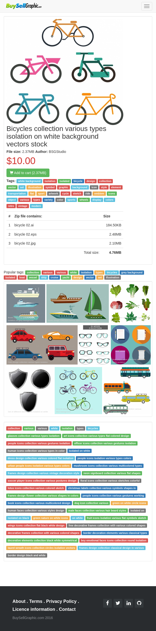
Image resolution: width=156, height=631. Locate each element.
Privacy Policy (61, 601)
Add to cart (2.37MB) (28, 173)
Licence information (33, 609)
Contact (67, 609)
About (18, 601)
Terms (35, 601)
